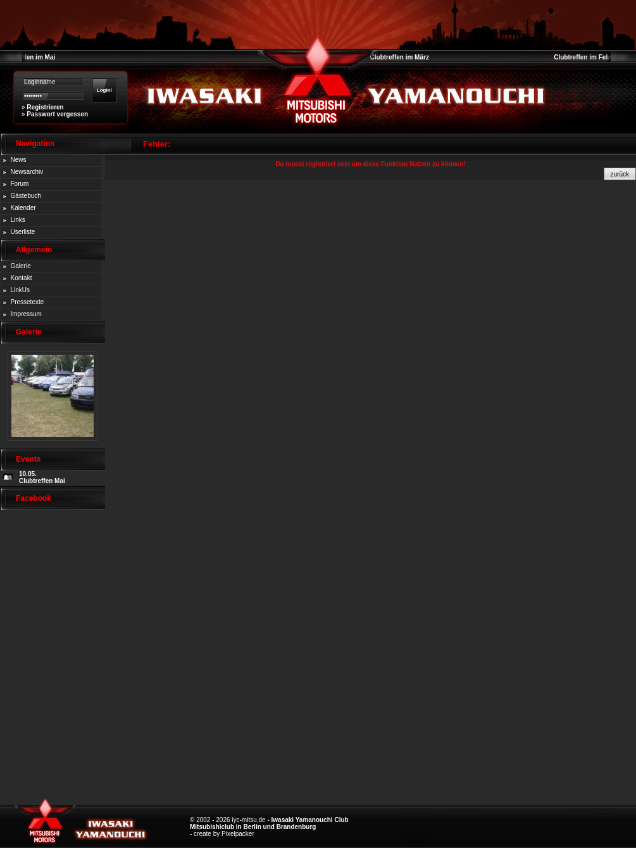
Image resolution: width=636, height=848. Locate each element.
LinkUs (20, 289)
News (19, 159)
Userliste (23, 231)
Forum (20, 183)
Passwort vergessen (57, 114)
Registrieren (45, 107)
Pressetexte (27, 301)
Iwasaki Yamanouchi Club (310, 819)
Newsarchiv (27, 171)
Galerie (21, 265)
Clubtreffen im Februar (588, 57)
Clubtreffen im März (399, 57)
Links (18, 219)
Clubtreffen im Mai (27, 57)
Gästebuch (26, 195)
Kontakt (21, 277)
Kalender (23, 207)
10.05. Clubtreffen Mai (42, 477)
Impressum (26, 313)
